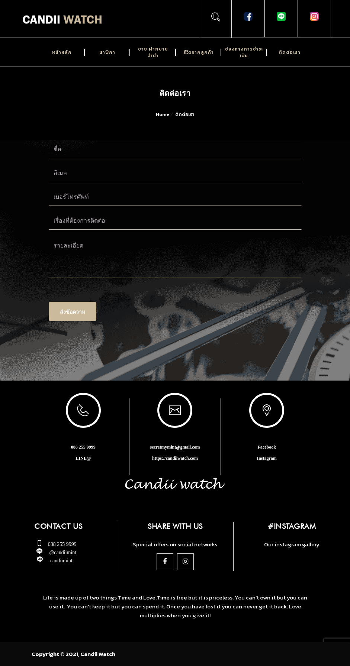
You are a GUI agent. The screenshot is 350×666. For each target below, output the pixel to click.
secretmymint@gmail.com (175, 447)
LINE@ (83, 458)
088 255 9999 (83, 447)
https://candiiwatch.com (175, 458)
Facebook (266, 447)
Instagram (266, 458)
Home (162, 114)
